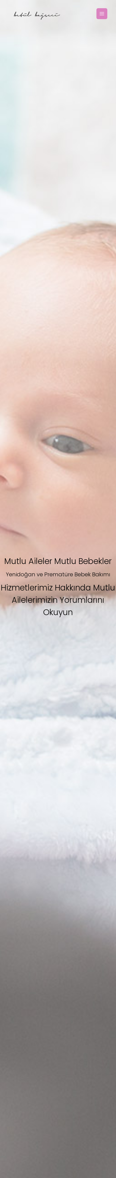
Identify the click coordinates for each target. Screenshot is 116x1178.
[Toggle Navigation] (101, 13)
